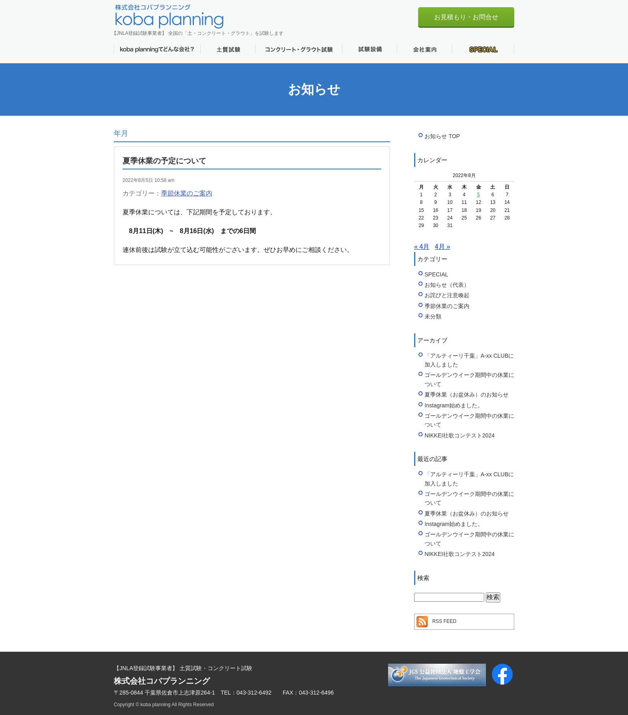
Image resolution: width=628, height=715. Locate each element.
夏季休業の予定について (164, 161)
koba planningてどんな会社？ (157, 49)
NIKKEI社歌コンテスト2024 (460, 435)
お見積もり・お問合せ (466, 17)
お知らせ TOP (442, 136)
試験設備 (369, 49)
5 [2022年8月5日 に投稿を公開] (478, 194)
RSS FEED (444, 621)
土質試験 (227, 49)
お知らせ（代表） (447, 285)
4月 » (442, 246)
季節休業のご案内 (186, 193)
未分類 (433, 316)
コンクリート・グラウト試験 (298, 49)
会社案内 (424, 49)
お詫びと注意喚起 (447, 295)
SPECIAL (483, 49)
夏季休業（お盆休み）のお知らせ (467, 394)
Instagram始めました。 (454, 405)
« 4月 (421, 246)
